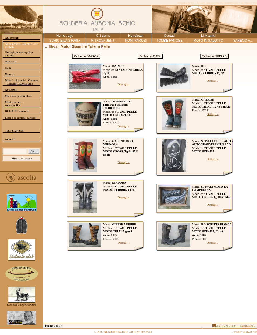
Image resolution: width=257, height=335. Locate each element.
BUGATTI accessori (17, 111)
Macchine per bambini (18, 96)
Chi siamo (103, 36)
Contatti (169, 36)
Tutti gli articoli (14, 130)
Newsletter (136, 36)
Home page (64, 36)
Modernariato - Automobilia (14, 103)
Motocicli (10, 61)
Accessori (10, 89)
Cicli (8, 67)
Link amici (208, 36)
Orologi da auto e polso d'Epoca (19, 54)
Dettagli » (124, 84)
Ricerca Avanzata (21, 158)
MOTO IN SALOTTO (208, 40)
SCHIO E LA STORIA (64, 40)
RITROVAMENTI (103, 40)
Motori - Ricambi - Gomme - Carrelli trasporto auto (21, 82)
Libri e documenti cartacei (20, 117)
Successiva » (248, 325)
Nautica (9, 74)
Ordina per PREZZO (214, 56)
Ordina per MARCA (86, 56)
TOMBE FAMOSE (169, 40)
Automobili (12, 37)
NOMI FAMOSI (136, 40)
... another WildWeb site (244, 331)
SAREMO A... (243, 40)
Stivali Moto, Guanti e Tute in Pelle (21, 45)
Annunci (10, 139)
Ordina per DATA (150, 56)
